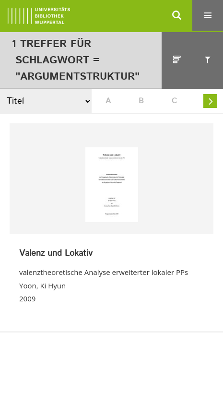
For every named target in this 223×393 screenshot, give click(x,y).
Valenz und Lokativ (56, 254)
